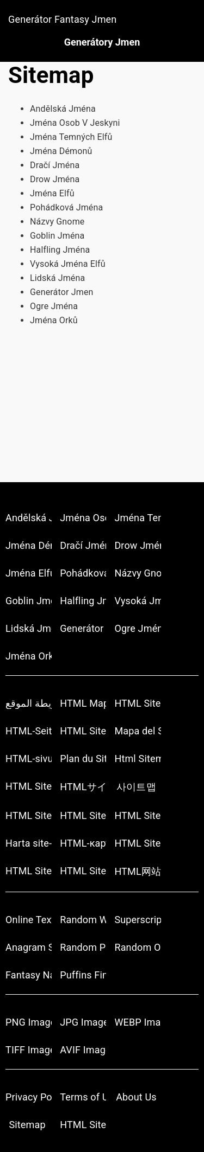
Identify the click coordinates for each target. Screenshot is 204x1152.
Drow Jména (54, 179)
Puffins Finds (83, 975)
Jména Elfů (52, 193)
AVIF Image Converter (83, 1049)
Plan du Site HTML (83, 758)
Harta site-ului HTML (28, 843)
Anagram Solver (28, 947)
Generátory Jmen (102, 42)
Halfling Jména (60, 250)
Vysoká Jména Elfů (68, 264)
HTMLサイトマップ (83, 786)
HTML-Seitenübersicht (28, 731)
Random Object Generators (137, 947)
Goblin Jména (57, 236)
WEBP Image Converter (137, 1022)
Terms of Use (83, 1097)
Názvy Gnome (57, 221)
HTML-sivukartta (28, 758)
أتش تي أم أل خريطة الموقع (28, 703)
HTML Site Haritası (83, 870)
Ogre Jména (54, 306)
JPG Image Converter (83, 1022)
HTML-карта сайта (83, 843)
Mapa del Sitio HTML (137, 731)
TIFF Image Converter (28, 1049)
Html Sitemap (137, 758)
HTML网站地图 (137, 871)
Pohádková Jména (66, 207)
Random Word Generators (83, 919)
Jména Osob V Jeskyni (75, 123)
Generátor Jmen (62, 292)
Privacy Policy (28, 1097)
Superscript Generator (137, 919)
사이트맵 (136, 786)
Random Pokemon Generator (83, 947)
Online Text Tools (28, 919)
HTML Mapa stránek (83, 703)
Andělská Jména (63, 109)
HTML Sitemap (137, 703)
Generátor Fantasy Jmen (62, 19)
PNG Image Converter (28, 1022)
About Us (136, 1097)
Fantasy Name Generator (28, 975)
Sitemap (27, 1124)
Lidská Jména (57, 278)
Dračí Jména (54, 165)
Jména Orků (54, 320)
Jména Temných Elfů (71, 137)
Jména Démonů (61, 151)
